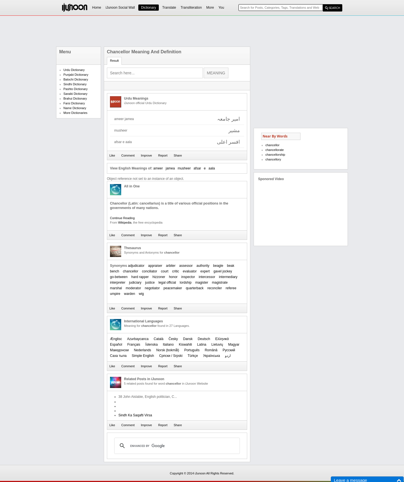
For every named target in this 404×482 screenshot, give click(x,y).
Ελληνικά (222, 339)
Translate (169, 8)
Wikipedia (125, 222)
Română (211, 350)
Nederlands (142, 350)
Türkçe (193, 356)
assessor (186, 266)
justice (150, 282)
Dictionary (148, 8)
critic (175, 271)
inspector (188, 277)
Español (116, 344)
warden (129, 294)
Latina (201, 344)
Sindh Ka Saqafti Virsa (135, 415)
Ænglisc (116, 339)
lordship (186, 282)
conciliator (149, 271)
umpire (115, 294)
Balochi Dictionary (75, 79)
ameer (158, 168)
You (221, 8)
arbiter (170, 266)
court (164, 271)
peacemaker (173, 288)
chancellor (130, 271)
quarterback (194, 288)
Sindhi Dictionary (75, 84)
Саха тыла (118, 356)
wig (141, 294)
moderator (133, 288)
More (210, 8)
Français (133, 344)
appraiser (155, 266)
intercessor (207, 277)
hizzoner (158, 277)
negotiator (152, 288)
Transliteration (191, 8)
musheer (184, 168)
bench (114, 271)
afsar (197, 168)
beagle (218, 266)
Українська (211, 356)
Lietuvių (217, 344)
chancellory (273, 159)
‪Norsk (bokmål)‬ (167, 350)
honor (173, 277)
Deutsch (204, 339)
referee (231, 288)
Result (114, 60)
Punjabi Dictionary (75, 74)
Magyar (233, 344)
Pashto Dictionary (75, 89)
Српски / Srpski (170, 356)
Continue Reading (122, 218)
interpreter (117, 282)
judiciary (135, 282)
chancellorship (275, 154)
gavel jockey (223, 271)
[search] (176, 445)
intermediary (228, 277)
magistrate (220, 282)
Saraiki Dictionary (75, 93)
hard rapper (140, 277)
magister (201, 282)
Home (96, 8)
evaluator (190, 271)
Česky (173, 339)
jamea (170, 168)
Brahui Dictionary (75, 98)
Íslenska (151, 344)
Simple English (143, 356)
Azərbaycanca (137, 339)
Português (192, 350)
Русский (228, 350)
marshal (116, 288)
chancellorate (274, 150)
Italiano (168, 344)
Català (159, 339)
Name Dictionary (74, 108)
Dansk (187, 339)
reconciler (214, 288)
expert (205, 271)
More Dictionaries (75, 112)
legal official (167, 282)
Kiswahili (185, 344)
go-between (119, 277)
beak (230, 266)
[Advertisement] (202, 31)
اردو (228, 356)
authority (202, 266)
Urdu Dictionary (74, 70)
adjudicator (136, 266)
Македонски (119, 350)
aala (211, 168)
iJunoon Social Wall (120, 8)
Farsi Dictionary (74, 103)
